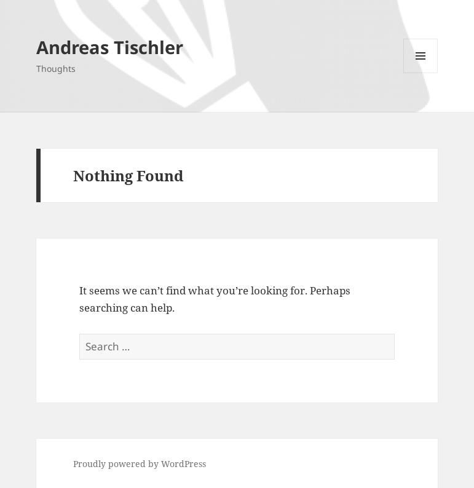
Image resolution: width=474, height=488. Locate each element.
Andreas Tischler (109, 47)
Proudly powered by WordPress (139, 464)
